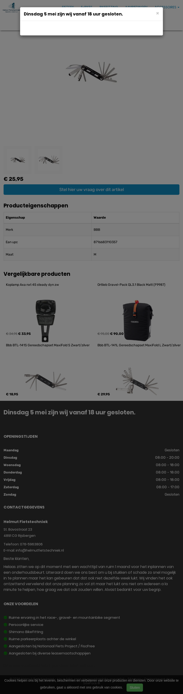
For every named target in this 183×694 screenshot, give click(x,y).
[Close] (157, 12)
